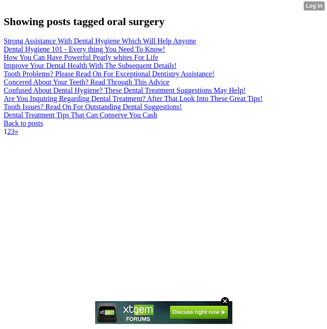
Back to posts (23, 123)
